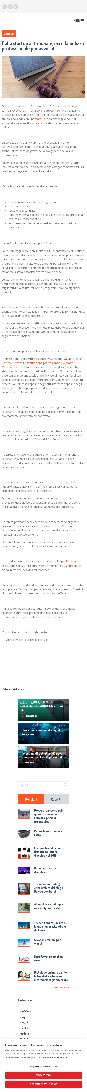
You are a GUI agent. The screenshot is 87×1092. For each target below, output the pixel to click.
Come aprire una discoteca (45, 870)
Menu (77, 20)
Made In (24, 1033)
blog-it (24, 1022)
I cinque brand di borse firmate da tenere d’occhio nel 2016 (49, 851)
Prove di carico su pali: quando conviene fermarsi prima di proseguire (48, 816)
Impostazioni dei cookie (43, 1066)
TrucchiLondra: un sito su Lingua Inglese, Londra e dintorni (50, 926)
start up (40, 119)
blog (22, 1017)
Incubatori (26, 1028)
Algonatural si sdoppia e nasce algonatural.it (49, 906)
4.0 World (25, 1011)
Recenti (56, 799)
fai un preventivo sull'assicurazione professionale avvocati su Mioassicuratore (42, 363)
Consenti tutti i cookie (43, 1084)
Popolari (31, 799)
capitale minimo (68, 561)
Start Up (9, 33)
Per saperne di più (59, 1057)
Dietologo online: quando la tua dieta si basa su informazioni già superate (51, 976)
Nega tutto (43, 1075)
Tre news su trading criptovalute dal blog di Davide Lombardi (49, 887)
